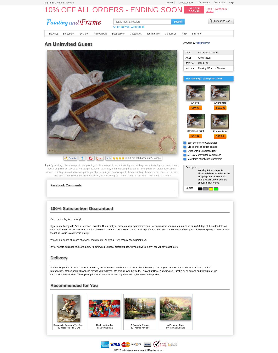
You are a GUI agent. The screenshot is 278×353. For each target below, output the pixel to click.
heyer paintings (136, 172)
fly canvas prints (72, 165)
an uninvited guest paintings (129, 165)
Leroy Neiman (106, 328)
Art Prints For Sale (74, 21)
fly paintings (57, 165)
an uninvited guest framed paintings (153, 175)
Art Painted (220, 103)
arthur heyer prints (166, 168)
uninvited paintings (54, 172)
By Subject (68, 33)
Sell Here (197, 33)
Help (231, 2)
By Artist (53, 33)
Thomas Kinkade (142, 328)
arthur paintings (102, 168)
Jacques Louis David (71, 328)
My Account (186, 2)
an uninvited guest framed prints (116, 175)
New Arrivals (100, 33)
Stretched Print (195, 131)
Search (178, 21)
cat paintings (88, 165)
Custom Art (204, 2)
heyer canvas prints (155, 172)
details (209, 11)
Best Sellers (118, 33)
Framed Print (220, 131)
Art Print (195, 103)
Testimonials (153, 33)
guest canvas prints (117, 172)
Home (170, 2)
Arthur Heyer (203, 43)
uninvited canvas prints (77, 172)
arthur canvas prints (122, 168)
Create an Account (64, 2)
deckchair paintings (58, 168)
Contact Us (219, 2)
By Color (84, 33)
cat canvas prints (105, 165)
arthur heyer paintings (144, 168)
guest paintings (98, 172)
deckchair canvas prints (81, 168)
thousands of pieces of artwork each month (80, 240)
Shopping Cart (222, 21)
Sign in (48, 2)
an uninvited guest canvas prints (161, 165)
